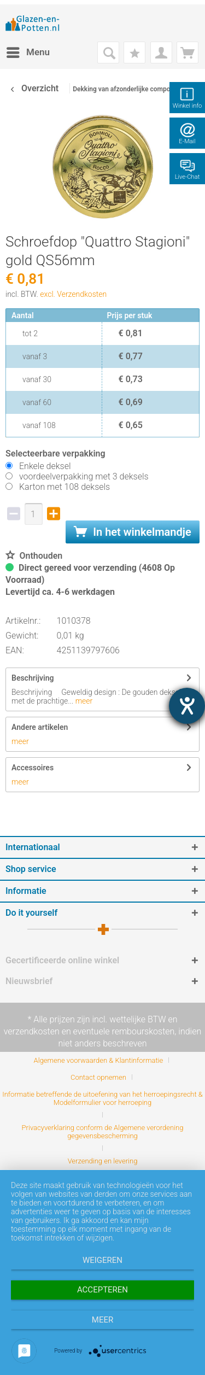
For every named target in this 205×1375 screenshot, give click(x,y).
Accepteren (102, 1290)
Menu (28, 50)
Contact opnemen (98, 1077)
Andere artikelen (39, 727)
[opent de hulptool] (187, 706)
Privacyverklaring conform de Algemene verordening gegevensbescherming (103, 1132)
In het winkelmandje (132, 532)
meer (82, 701)
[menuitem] (27, 52)
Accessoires (32, 767)
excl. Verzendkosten (73, 294)
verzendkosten (32, 1031)
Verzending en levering (103, 1161)
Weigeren (102, 1260)
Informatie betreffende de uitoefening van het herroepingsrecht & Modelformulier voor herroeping (102, 1098)
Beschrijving (32, 678)
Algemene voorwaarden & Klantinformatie (98, 1060)
